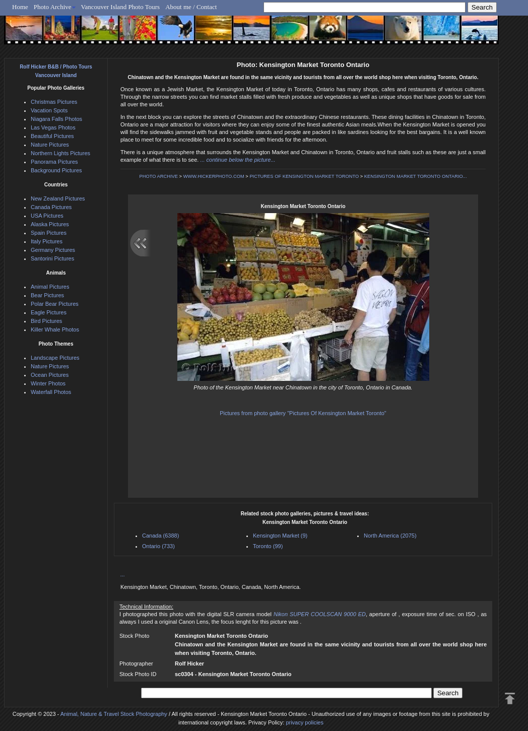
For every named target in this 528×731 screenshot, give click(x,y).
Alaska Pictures (50, 224)
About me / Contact (191, 7)
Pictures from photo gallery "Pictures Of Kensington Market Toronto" (303, 413)
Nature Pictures (50, 145)
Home (20, 7)
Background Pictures (56, 170)
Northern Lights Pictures (60, 153)
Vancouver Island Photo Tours (120, 7)
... (122, 574)
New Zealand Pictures (58, 198)
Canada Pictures (51, 207)
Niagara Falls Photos (56, 119)
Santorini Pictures (52, 258)
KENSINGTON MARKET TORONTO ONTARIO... (415, 176)
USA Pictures (47, 216)
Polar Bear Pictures (55, 304)
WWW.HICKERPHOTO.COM (213, 176)
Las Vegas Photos (53, 127)
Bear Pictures (47, 295)
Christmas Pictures (54, 102)
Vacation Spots (49, 110)
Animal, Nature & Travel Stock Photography (113, 714)
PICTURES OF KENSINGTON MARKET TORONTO (304, 176)
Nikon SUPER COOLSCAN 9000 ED (320, 614)
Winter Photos (48, 383)
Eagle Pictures (49, 312)
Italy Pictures (46, 241)
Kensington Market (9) (280, 536)
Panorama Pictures (54, 162)
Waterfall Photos (51, 392)
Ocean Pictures (50, 375)
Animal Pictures (50, 287)
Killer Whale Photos (55, 329)
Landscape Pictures (55, 358)
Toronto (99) (268, 546)
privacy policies (304, 722)
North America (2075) (390, 536)
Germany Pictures (53, 250)
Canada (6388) (160, 536)
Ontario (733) (158, 546)
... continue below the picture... (237, 160)
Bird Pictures (46, 321)
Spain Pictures (49, 233)
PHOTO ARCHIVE (158, 176)
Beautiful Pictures (52, 136)
